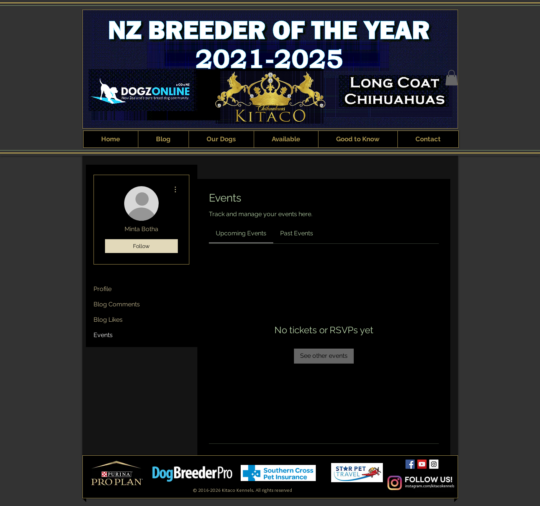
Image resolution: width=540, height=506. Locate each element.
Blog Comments (117, 304)
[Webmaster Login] (357, 484)
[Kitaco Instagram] (433, 464)
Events (103, 335)
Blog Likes (108, 319)
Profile (103, 289)
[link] (241, 233)
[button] (451, 78)
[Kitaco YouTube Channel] (422, 464)
